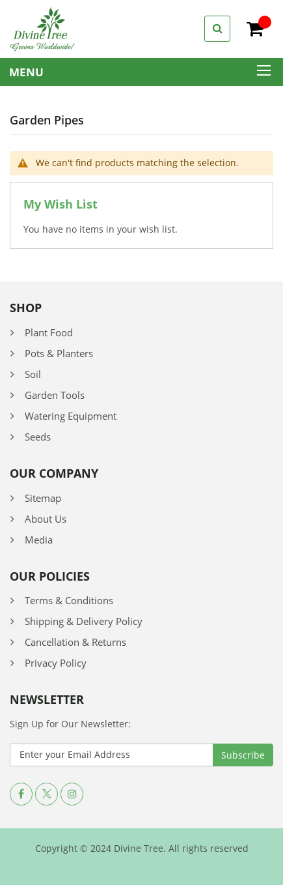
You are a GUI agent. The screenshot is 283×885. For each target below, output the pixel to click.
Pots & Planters (59, 353)
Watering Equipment (70, 415)
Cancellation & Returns (75, 641)
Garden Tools (55, 394)
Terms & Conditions (69, 600)
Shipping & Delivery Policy (83, 621)
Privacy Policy (56, 662)
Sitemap (43, 497)
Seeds (38, 436)
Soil (33, 374)
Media (39, 539)
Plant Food (49, 332)
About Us (45, 518)
